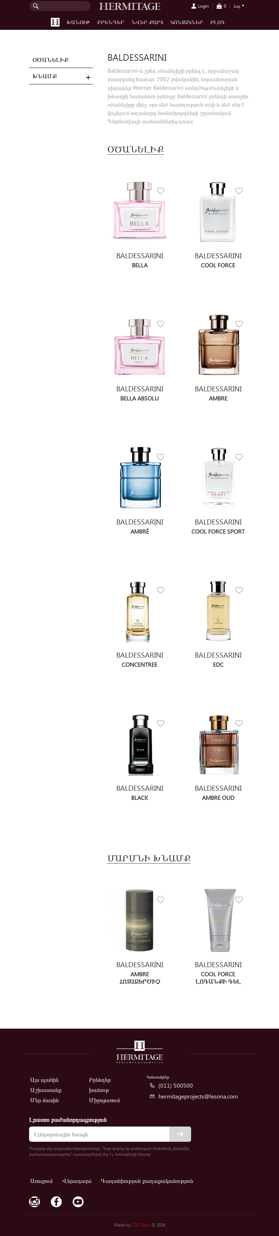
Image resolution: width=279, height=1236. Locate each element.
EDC (218, 664)
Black (139, 797)
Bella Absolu (139, 398)
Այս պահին (44, 1079)
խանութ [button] (78, 22)
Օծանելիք (50, 59)
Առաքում (41, 1180)
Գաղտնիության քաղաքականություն (147, 1180)
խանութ (99, 1089)
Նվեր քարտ (147, 22)
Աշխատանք (45, 1089)
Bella (139, 265)
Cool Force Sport (217, 531)
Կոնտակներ (186, 22)
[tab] (61, 76)
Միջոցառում (104, 1100)
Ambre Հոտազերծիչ (140, 977)
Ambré (139, 531)
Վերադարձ (77, 1180)
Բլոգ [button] (217, 22)
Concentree (139, 664)
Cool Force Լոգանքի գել (218, 977)
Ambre (218, 398)
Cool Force (218, 265)
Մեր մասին (44, 1100)
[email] (110, 1134)
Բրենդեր (110, 22)
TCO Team (141, 1225)
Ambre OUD (218, 797)
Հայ (237, 6)
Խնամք (45, 76)
